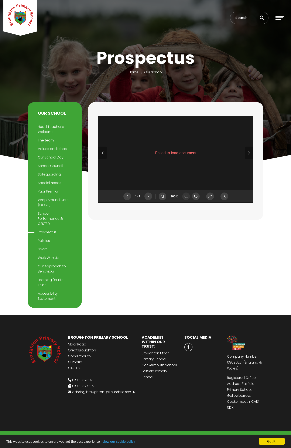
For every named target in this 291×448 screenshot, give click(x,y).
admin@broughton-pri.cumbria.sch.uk (103, 392)
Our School (153, 72)
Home (133, 72)
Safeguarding (49, 174)
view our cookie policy (119, 441)
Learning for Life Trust (51, 282)
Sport (42, 249)
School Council (50, 165)
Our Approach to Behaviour (52, 269)
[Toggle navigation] (279, 18)
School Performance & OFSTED (50, 218)
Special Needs (49, 182)
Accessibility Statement (48, 296)
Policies (44, 240)
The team (46, 140)
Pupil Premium (49, 191)
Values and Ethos (52, 148)
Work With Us (48, 257)
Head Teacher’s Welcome (51, 129)
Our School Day (51, 157)
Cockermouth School (159, 365)
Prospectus (47, 232)
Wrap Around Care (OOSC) (53, 202)
